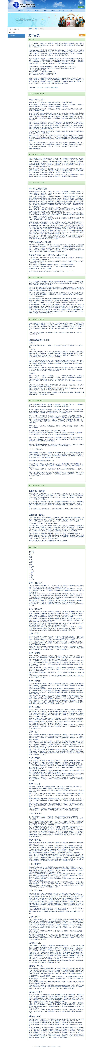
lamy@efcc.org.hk (69, 271)
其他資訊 (62, 10)
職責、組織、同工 (14, 29)
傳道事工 (82, 35)
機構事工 (37, 10)
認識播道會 (21, 10)
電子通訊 (70, 10)
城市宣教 (12, 36)
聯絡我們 (81, 7)
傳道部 (36, 28)
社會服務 (45, 10)
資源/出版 (54, 10)
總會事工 (29, 10)
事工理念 (12, 32)
